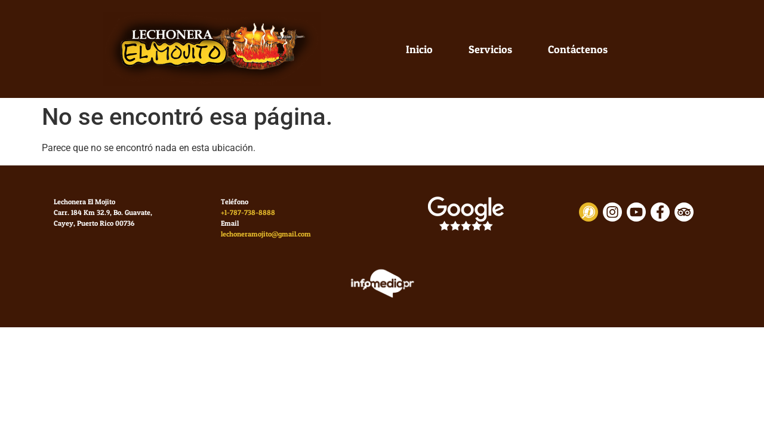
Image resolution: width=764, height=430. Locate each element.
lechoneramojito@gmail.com (266, 233)
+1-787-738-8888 (248, 212)
